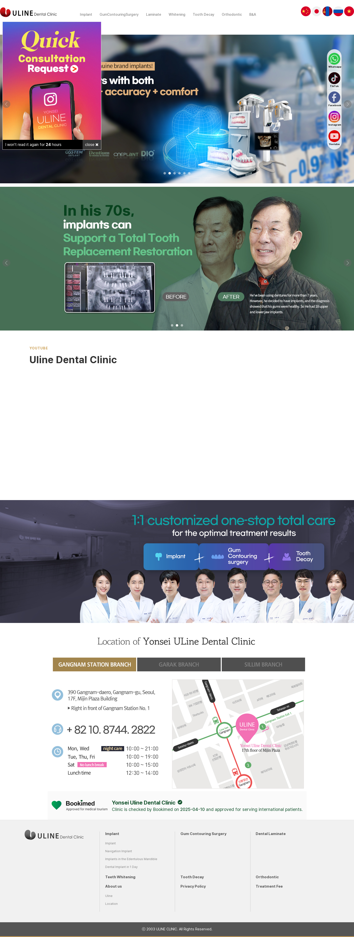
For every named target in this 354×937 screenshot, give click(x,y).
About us (113, 886)
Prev (6, 104)
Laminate (153, 14)
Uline (109, 896)
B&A (252, 14)
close (92, 144)
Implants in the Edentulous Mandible (131, 859)
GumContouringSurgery (119, 14)
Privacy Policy (193, 886)
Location (111, 904)
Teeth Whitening (120, 877)
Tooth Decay (203, 14)
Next (348, 104)
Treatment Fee (269, 886)
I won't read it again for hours (33, 144)
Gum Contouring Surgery (203, 834)
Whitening (177, 14)
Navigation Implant (118, 851)
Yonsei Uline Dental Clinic (144, 802)
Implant (86, 14)
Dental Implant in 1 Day (121, 867)
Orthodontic (232, 14)
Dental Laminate (271, 834)
